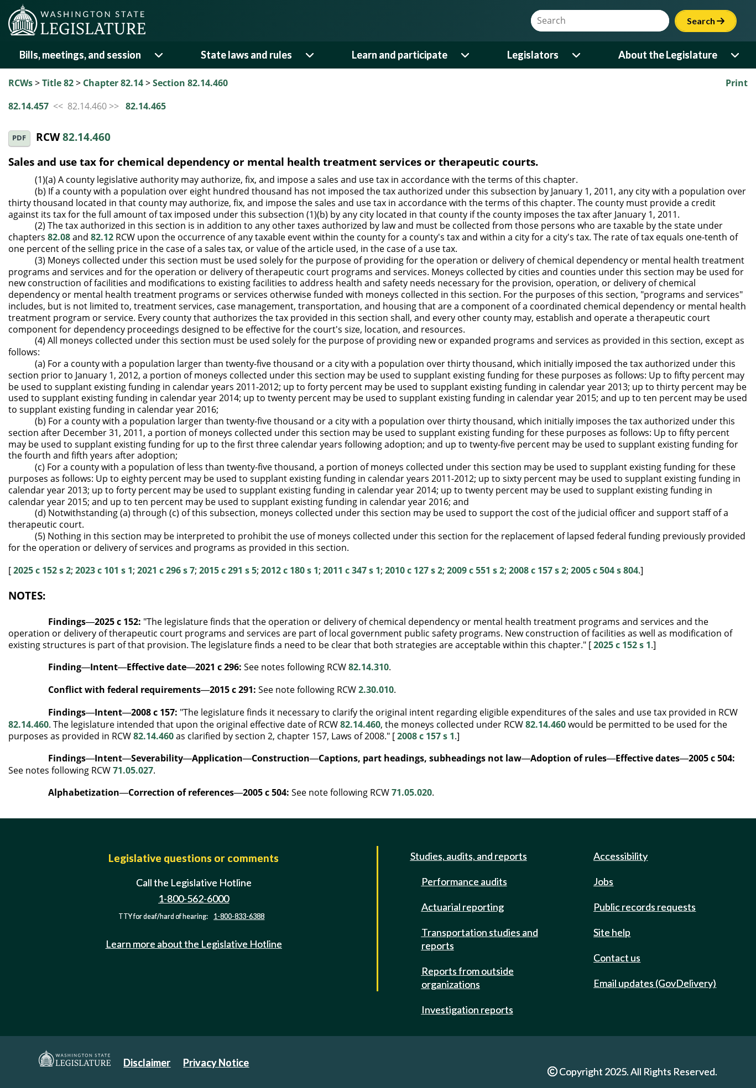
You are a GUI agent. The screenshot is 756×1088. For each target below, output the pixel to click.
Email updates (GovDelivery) (654, 983)
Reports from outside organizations (467, 977)
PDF (19, 138)
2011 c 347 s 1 (351, 570)
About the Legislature (667, 55)
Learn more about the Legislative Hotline (194, 944)
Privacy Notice (216, 1063)
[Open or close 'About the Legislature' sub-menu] (736, 55)
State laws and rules (246, 55)
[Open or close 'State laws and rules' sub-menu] (310, 55)
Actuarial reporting (462, 907)
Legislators (533, 55)
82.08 (59, 237)
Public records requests (644, 907)
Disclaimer (146, 1063)
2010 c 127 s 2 (413, 570)
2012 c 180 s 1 (290, 570)
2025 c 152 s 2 (42, 570)
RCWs (20, 83)
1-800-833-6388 (238, 916)
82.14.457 (28, 106)
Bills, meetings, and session (80, 55)
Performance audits (464, 881)
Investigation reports (467, 1009)
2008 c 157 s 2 (537, 570)
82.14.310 (368, 667)
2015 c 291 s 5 (228, 570)
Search (705, 20)
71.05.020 (412, 792)
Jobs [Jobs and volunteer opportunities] (603, 881)
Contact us (616, 958)
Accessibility (620, 856)
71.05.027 (133, 770)
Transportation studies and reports (479, 939)
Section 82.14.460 (190, 83)
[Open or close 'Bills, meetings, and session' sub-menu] (159, 55)
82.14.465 (146, 106)
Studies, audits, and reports (468, 856)
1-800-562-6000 (193, 898)
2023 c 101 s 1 (104, 570)
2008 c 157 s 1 (426, 736)
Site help (611, 932)
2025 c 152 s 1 (622, 645)
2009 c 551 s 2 (475, 570)
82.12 (102, 237)
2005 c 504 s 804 (604, 570)
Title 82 (58, 83)
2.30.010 (376, 690)
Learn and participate (399, 55)
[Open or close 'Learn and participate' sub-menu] (466, 55)
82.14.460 (86, 137)
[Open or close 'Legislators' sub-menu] (577, 55)
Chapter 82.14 (113, 83)
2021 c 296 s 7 (166, 570)
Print (737, 83)
